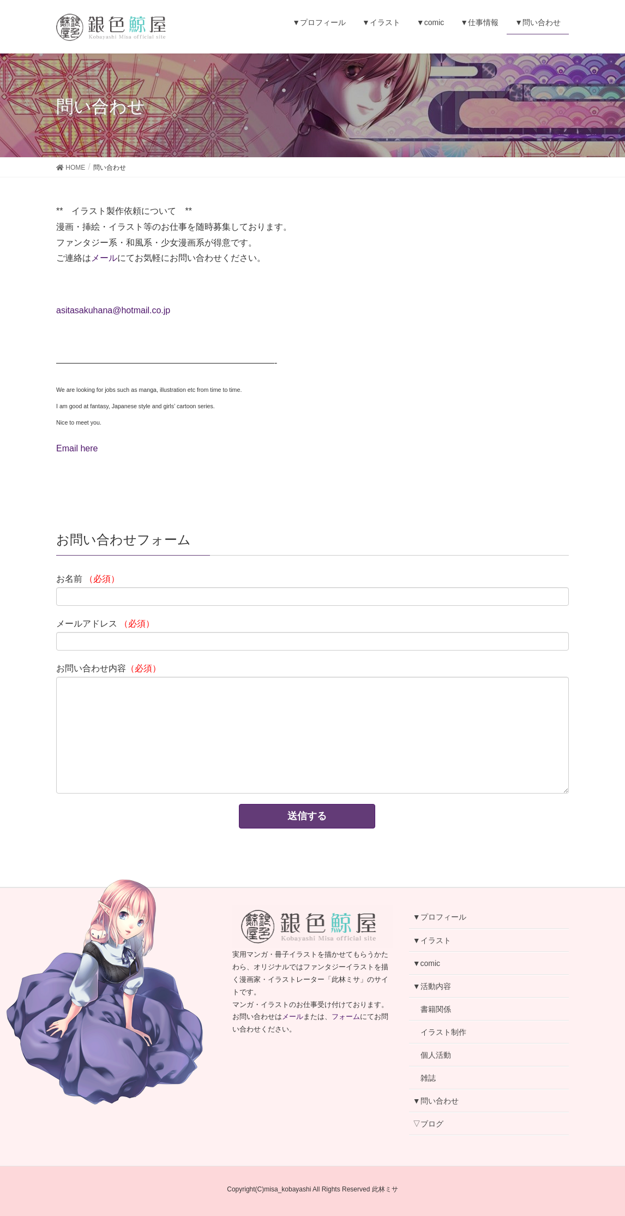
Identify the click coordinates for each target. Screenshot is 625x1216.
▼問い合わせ (436, 1100)
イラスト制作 (443, 1032)
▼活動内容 (432, 986)
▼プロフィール (439, 917)
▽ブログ (428, 1123)
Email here (77, 448)
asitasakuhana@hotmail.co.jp (113, 310)
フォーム (346, 1016)
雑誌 (428, 1078)
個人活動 (435, 1055)
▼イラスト (432, 940)
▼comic (426, 963)
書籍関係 (435, 1009)
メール (104, 258)
